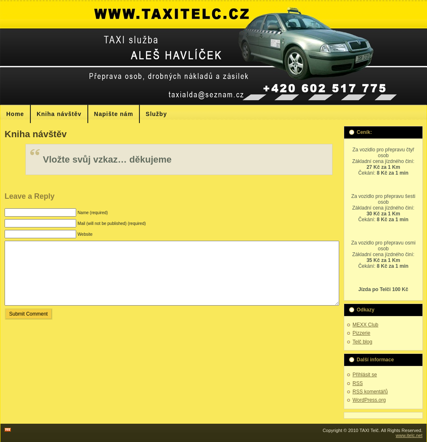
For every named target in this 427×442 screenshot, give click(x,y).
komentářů (370, 392)
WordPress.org (369, 400)
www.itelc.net (409, 435)
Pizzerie (361, 333)
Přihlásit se (365, 375)
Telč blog (362, 342)
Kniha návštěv (36, 134)
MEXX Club (365, 325)
